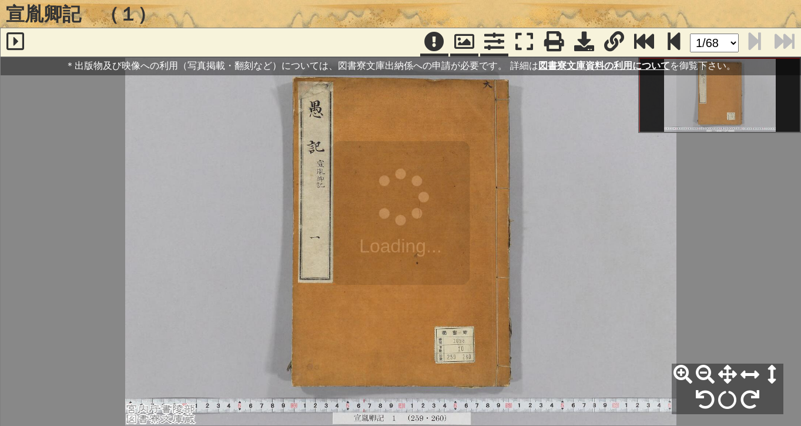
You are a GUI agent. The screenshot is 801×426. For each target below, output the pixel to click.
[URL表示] (614, 42)
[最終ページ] (644, 42)
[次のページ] (674, 42)
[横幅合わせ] (750, 375)
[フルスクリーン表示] (524, 42)
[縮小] (705, 375)
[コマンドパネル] (494, 42)
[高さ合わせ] (772, 375)
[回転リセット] (727, 400)
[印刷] (554, 42)
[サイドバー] (15, 42)
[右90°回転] (750, 400)
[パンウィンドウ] (464, 42)
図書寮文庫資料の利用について (604, 66)
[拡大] (683, 375)
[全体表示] (727, 375)
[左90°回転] (705, 400)
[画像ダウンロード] (584, 42)
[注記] (434, 42)
